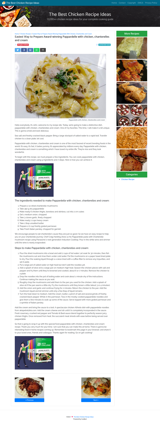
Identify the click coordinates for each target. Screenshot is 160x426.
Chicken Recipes (25, 34)
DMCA (140, 3)
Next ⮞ (95, 400)
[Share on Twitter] (18, 50)
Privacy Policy (151, 3)
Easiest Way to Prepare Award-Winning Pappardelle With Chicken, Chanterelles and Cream (62, 34)
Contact (122, 3)
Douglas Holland (23, 45)
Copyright (132, 3)
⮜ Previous (29, 400)
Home (114, 3)
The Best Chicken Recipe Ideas (20, 3)
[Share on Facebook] (24, 50)
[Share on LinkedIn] (30, 50)
